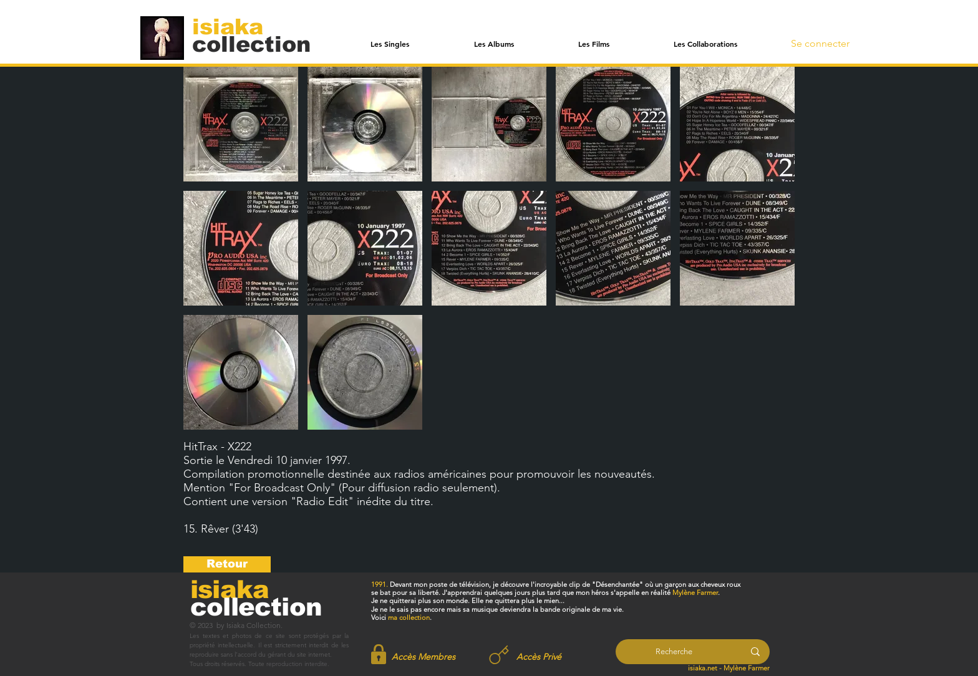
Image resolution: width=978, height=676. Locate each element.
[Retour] (227, 564)
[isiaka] (235, 26)
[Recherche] (674, 651)
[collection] (251, 44)
